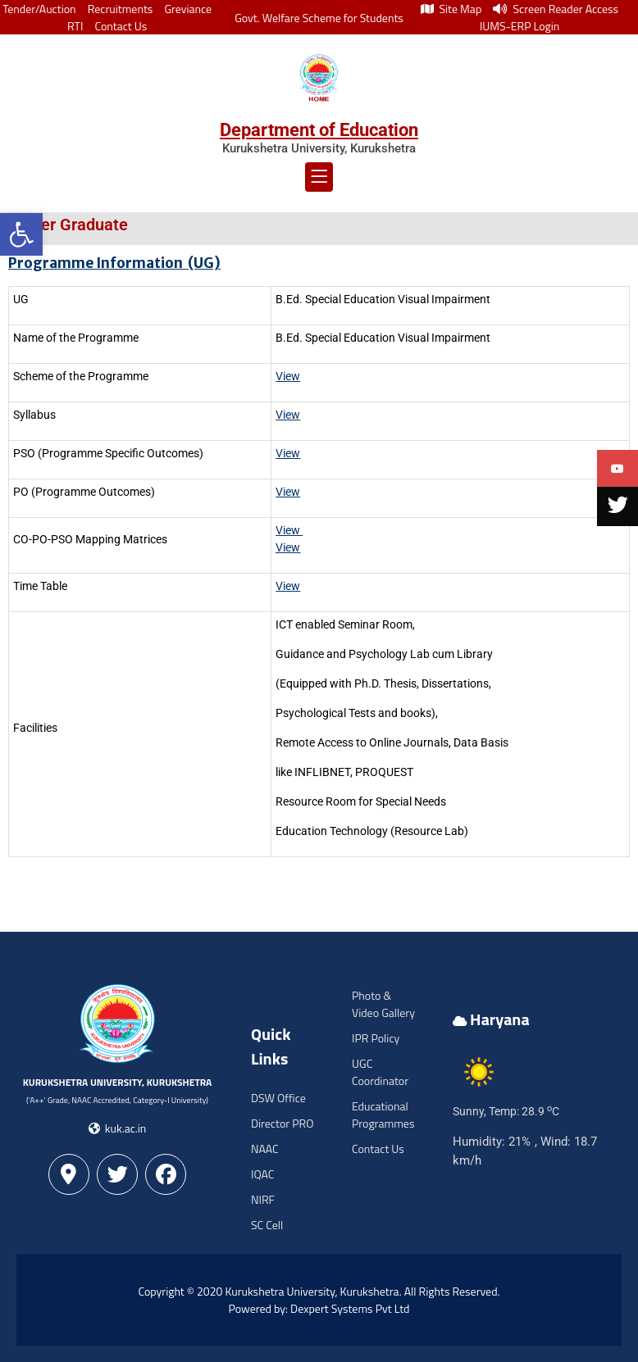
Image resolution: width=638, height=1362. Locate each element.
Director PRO (282, 1123)
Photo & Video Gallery (383, 1004)
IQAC (262, 1174)
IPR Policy (375, 1037)
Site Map (451, 8)
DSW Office (278, 1097)
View (288, 547)
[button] (21, 234)
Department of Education (319, 130)
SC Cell (267, 1224)
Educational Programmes (383, 1114)
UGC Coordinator (380, 1072)
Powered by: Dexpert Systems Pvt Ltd (319, 1308)
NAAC (265, 1148)
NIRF (263, 1199)
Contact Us (120, 25)
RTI (75, 25)
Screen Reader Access (555, 8)
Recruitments (120, 8)
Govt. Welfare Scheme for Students (319, 17)
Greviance (188, 8)
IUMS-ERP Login (520, 25)
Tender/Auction (38, 8)
